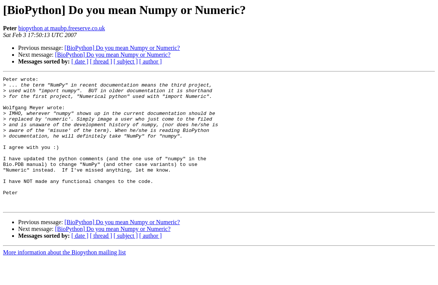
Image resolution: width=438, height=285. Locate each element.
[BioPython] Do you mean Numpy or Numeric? (122, 48)
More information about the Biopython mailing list (64, 278)
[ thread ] (101, 61)
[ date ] (79, 61)
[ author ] (150, 61)
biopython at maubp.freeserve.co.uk (61, 28)
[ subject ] (126, 61)
